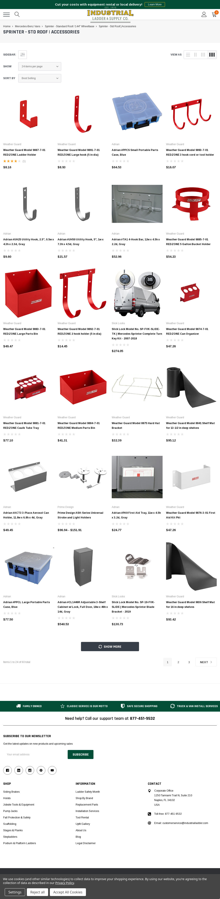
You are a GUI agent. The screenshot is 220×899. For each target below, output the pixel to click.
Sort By (9, 78)
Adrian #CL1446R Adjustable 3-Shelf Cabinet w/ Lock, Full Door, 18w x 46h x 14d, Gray (83, 607)
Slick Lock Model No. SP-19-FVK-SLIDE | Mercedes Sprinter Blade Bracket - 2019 (133, 607)
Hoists (7, 798)
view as (176, 54)
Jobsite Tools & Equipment (18, 804)
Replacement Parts (87, 804)
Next (206, 662)
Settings (14, 892)
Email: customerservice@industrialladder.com (181, 823)
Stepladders (10, 836)
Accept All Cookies (67, 892)
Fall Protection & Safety (17, 817)
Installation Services (87, 811)
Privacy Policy (64, 883)
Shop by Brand (84, 798)
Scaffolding (9, 823)
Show (7, 66)
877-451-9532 (142, 718)
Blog (78, 836)
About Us (81, 830)
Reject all (37, 892)
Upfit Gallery (83, 823)
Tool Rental (82, 817)
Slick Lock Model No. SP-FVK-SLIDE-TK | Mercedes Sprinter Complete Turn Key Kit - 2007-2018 (137, 334)
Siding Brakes (11, 791)
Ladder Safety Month (88, 791)
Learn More (155, 4)
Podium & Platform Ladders (19, 843)
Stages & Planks (13, 830)
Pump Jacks (10, 811)
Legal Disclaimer (86, 843)
